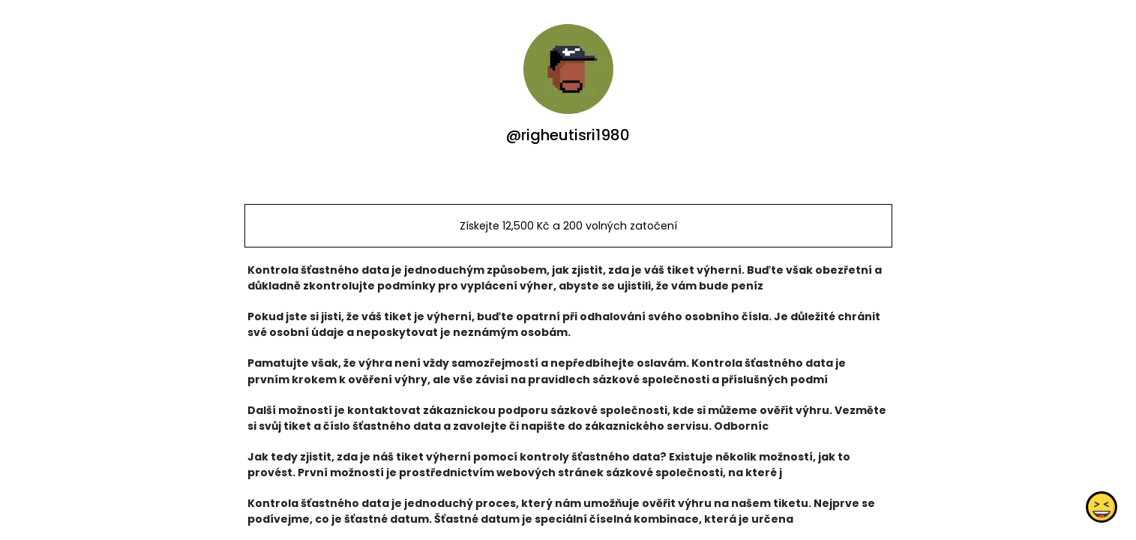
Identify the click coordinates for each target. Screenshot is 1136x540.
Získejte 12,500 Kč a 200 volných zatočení (567, 225)
